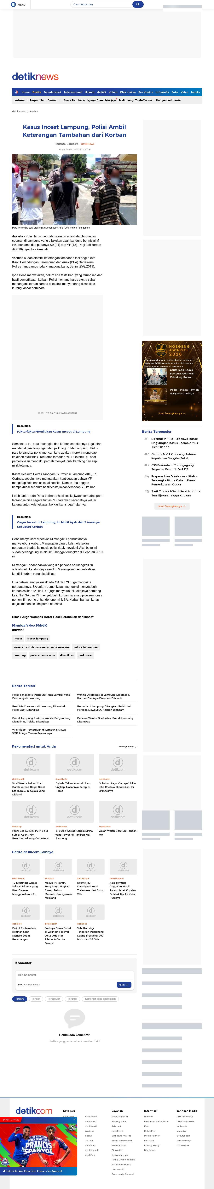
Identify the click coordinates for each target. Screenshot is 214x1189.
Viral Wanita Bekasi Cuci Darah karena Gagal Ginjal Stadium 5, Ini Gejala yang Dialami (28, 789)
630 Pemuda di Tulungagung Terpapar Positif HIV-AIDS (172, 467)
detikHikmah (92, 1150)
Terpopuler (37, 100)
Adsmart (21, 100)
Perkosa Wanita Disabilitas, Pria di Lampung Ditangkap (105, 719)
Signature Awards (121, 1135)
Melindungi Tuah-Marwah (136, 100)
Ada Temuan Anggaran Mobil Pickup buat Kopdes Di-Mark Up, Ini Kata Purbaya (123, 890)
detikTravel (91, 1116)
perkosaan (85, 655)
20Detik (89, 1140)
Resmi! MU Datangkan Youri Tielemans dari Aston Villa (90, 888)
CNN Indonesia (185, 1116)
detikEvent (117, 1131)
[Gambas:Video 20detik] (29, 625)
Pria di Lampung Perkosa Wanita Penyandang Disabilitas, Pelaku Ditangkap (41, 719)
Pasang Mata (119, 1121)
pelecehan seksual (42, 655)
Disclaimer (150, 1150)
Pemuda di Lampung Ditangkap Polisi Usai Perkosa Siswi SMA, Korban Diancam (104, 708)
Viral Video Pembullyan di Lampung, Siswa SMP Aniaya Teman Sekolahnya (39, 731)
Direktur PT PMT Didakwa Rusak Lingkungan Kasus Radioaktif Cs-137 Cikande (175, 443)
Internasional (73, 92)
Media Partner (151, 1135)
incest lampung (37, 638)
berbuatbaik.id (120, 1116)
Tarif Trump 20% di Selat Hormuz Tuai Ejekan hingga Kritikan (175, 493)
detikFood (90, 1121)
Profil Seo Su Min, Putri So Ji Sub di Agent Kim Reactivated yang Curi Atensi (30, 834)
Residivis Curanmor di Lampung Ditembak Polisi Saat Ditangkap (39, 708)
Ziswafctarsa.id (120, 1155)
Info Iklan (149, 1140)
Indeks (195, 92)
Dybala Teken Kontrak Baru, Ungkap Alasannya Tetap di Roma (73, 787)
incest (18, 638)
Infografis (162, 92)
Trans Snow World (122, 1140)
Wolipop (90, 1131)
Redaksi (148, 1116)
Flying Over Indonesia (123, 1159)
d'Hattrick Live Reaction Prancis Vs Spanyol (32, 1171)
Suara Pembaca (74, 100)
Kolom (113, 92)
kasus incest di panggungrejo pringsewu (41, 647)
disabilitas (67, 655)
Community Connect (123, 1174)
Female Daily (184, 1140)
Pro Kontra (145, 92)
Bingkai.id (117, 1150)
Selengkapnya (128, 746)
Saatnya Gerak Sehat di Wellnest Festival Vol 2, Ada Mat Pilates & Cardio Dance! (58, 935)
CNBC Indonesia (185, 1121)
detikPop (90, 1155)
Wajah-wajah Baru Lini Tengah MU (117, 832)
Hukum (90, 92)
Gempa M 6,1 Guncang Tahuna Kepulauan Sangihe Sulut (174, 456)
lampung (20, 655)
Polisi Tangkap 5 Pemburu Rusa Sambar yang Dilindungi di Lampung (41, 696)
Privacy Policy (151, 1145)
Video (184, 92)
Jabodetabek (52, 92)
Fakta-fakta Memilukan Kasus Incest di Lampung (53, 431)
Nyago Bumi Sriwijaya (101, 100)
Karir (146, 1126)
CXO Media (183, 1145)
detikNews (19, 111)
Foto (175, 92)
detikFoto (90, 1145)
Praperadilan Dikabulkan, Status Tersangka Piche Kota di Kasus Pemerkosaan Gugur (174, 480)
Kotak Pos (149, 1131)
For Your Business (121, 1164)
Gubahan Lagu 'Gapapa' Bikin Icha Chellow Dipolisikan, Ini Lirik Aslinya (117, 787)
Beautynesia (183, 1135)
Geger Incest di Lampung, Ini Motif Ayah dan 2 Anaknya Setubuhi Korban (58, 524)
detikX (101, 92)
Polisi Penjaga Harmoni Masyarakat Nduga (184, 391)
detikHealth (91, 1126)
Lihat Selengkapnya (172, 413)
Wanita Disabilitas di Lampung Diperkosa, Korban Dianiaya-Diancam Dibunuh (103, 696)
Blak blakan (128, 92)
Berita (36, 92)
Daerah (54, 100)
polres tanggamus (85, 647)
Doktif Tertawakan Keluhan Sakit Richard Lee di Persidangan (24, 933)
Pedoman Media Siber (156, 1121)
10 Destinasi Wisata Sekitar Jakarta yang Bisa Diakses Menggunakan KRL (25, 888)
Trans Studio (119, 1145)
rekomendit (118, 1169)
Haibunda (182, 1126)
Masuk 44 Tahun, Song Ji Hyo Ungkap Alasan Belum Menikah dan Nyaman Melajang (58, 890)
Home (26, 92)
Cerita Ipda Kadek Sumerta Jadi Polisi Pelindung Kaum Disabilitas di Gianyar (183, 373)
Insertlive (181, 1131)
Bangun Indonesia (168, 100)
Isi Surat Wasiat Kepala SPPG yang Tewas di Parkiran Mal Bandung (74, 834)
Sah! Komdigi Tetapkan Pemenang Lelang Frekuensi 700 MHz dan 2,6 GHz (90, 933)
